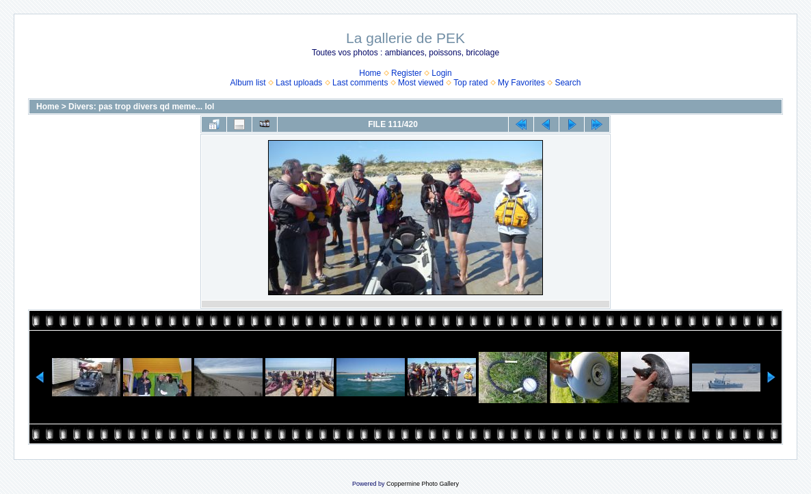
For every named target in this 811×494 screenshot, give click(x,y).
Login (441, 73)
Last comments (360, 82)
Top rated (470, 82)
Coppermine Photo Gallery (422, 483)
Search (568, 82)
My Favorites (521, 82)
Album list (248, 82)
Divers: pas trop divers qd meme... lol (141, 106)
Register (406, 73)
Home (370, 73)
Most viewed (421, 82)
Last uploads (299, 82)
